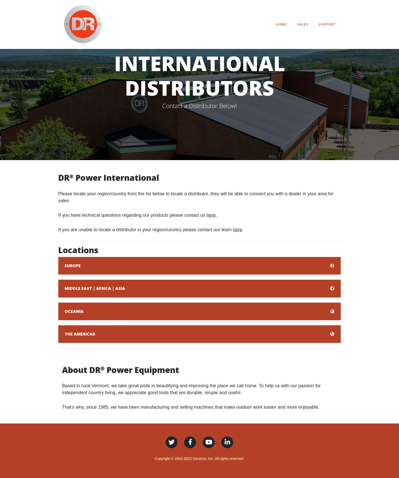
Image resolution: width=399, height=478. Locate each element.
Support (327, 24)
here (211, 215)
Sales (302, 24)
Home (281, 24)
